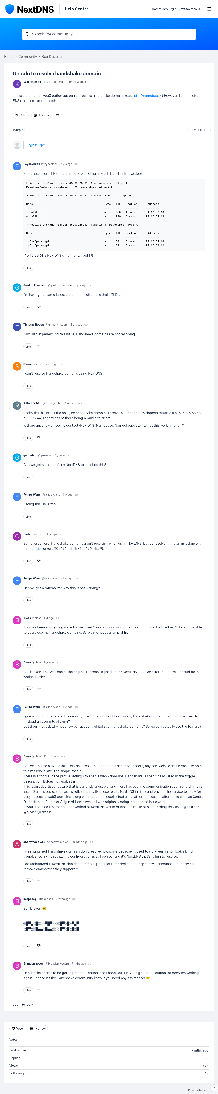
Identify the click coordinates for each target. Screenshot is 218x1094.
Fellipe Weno (32, 494)
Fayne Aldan (31, 164)
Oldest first (198, 130)
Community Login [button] (164, 9)
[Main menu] (209, 9)
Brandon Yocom (33, 963)
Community (28, 57)
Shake (27, 364)
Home (9, 57)
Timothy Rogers (33, 324)
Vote (23, 115)
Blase (27, 618)
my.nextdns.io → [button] (192, 9)
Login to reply (36, 145)
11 (61, 115)
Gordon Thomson (34, 285)
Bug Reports (52, 57)
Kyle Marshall (32, 81)
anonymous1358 (34, 842)
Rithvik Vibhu (32, 403)
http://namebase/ (147, 96)
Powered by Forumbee (201, 1090)
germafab (29, 455)
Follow (44, 115)
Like (28, 267)
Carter (27, 534)
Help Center (76, 9)
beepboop (30, 899)
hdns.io (35, 549)
